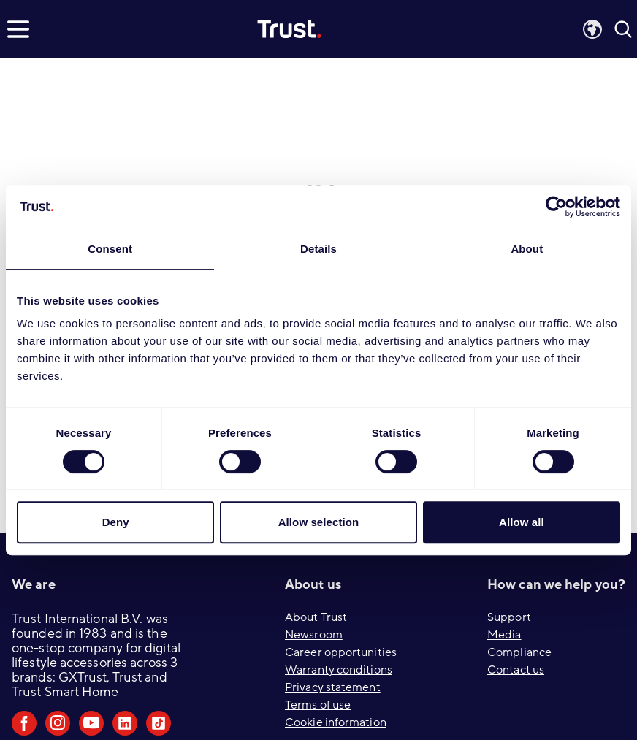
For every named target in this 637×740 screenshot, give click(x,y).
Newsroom (314, 635)
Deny (115, 522)
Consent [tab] (110, 249)
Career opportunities (341, 652)
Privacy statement (333, 687)
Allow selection (318, 522)
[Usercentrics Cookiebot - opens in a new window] (556, 207)
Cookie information (335, 722)
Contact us (515, 670)
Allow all (521, 522)
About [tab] (527, 249)
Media (504, 635)
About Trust (316, 617)
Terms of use (318, 705)
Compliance (519, 652)
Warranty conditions (338, 670)
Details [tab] (318, 249)
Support (509, 617)
